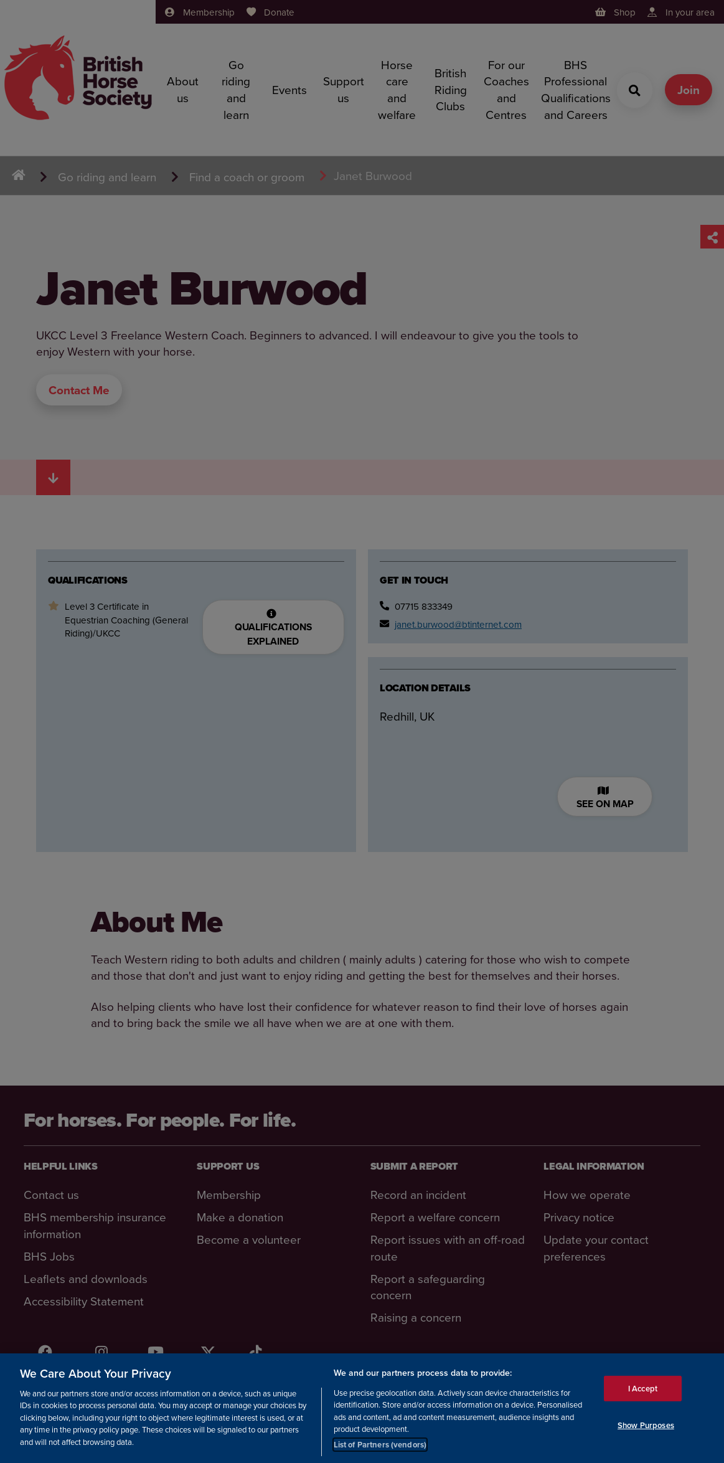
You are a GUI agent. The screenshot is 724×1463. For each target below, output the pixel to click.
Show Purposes (646, 1428)
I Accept (642, 1391)
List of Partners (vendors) (380, 1448)
